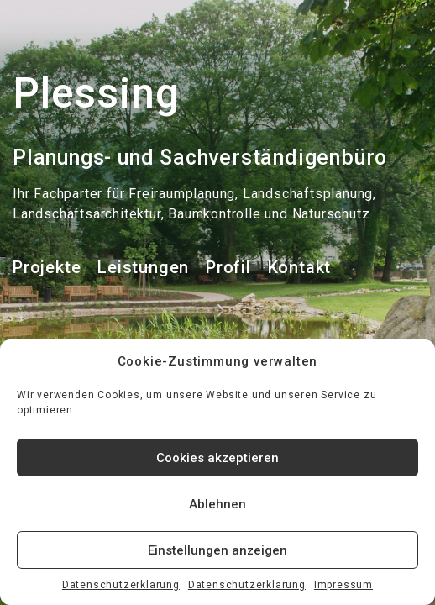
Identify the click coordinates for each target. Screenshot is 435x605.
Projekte (47, 267)
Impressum (343, 585)
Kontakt (300, 267)
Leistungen (143, 267)
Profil (228, 267)
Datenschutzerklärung (121, 585)
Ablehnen (217, 504)
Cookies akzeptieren (217, 458)
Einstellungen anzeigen (217, 550)
